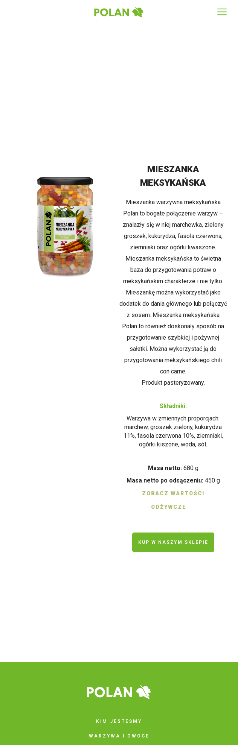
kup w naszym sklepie (173, 542)
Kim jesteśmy (119, 721)
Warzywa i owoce (119, 736)
